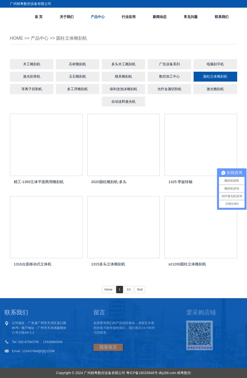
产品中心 (98, 17)
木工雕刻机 (31, 64)
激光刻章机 (31, 76)
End (139, 289)
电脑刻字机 (215, 64)
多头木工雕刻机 (123, 64)
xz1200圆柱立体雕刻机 (187, 264)
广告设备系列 (169, 64)
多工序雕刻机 (77, 89)
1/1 (129, 289)
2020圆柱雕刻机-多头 (108, 182)
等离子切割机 (31, 89)
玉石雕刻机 (77, 76)
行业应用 (129, 17)
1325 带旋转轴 (181, 182)
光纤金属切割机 (169, 89)
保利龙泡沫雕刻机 (123, 89)
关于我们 (67, 17)
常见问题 (191, 17)
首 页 (39, 17)
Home (16, 38)
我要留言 (96, 347)
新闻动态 (160, 17)
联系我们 (222, 17)
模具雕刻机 (123, 76)
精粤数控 (184, 373)
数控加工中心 (169, 76)
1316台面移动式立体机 (32, 264)
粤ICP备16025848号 (142, 373)
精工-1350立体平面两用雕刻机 (39, 182)
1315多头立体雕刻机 (108, 264)
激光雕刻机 (215, 89)
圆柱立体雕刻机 (71, 38)
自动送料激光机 (123, 101)
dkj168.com (167, 373)
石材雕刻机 (77, 64)
